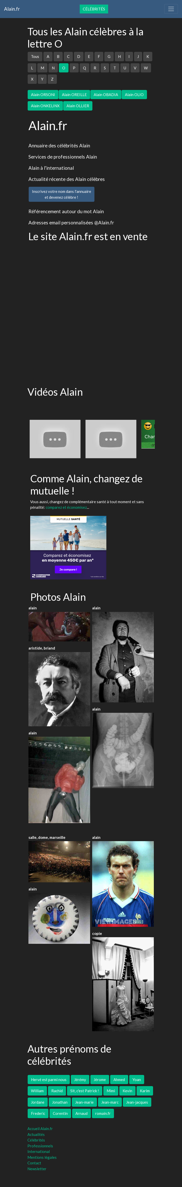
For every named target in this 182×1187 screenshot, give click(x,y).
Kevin (127, 1090)
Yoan (137, 1079)
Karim (145, 1090)
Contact (34, 1163)
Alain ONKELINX (45, 105)
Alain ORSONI (43, 94)
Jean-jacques (137, 1102)
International (38, 1151)
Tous (35, 56)
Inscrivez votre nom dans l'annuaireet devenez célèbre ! (61, 194)
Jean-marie (84, 1102)
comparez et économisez (66, 507)
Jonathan (60, 1102)
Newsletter (36, 1168)
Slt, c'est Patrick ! (84, 1090)
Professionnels (40, 1146)
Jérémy (80, 1079)
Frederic (38, 1113)
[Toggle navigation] (171, 9)
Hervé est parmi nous (49, 1079)
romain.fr (103, 1113)
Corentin (60, 1113)
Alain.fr (12, 9)
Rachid (57, 1090)
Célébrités (94, 9)
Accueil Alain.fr (40, 1128)
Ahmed (119, 1079)
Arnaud (81, 1113)
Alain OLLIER (78, 105)
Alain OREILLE (74, 94)
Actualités (36, 1134)
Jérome (100, 1079)
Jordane (37, 1102)
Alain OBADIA (106, 94)
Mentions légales (42, 1157)
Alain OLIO (134, 94)
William (37, 1090)
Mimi (111, 1090)
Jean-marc (110, 1102)
